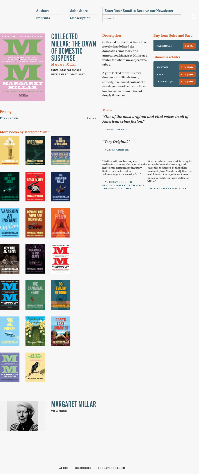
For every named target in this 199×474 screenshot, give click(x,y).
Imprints (43, 18)
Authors (42, 11)
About (64, 468)
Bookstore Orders (112, 468)
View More (59, 411)
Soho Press (14, 14)
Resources (83, 468)
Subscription (80, 18)
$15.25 (189, 45)
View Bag (193, 16)
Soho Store (79, 11)
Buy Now (187, 67)
